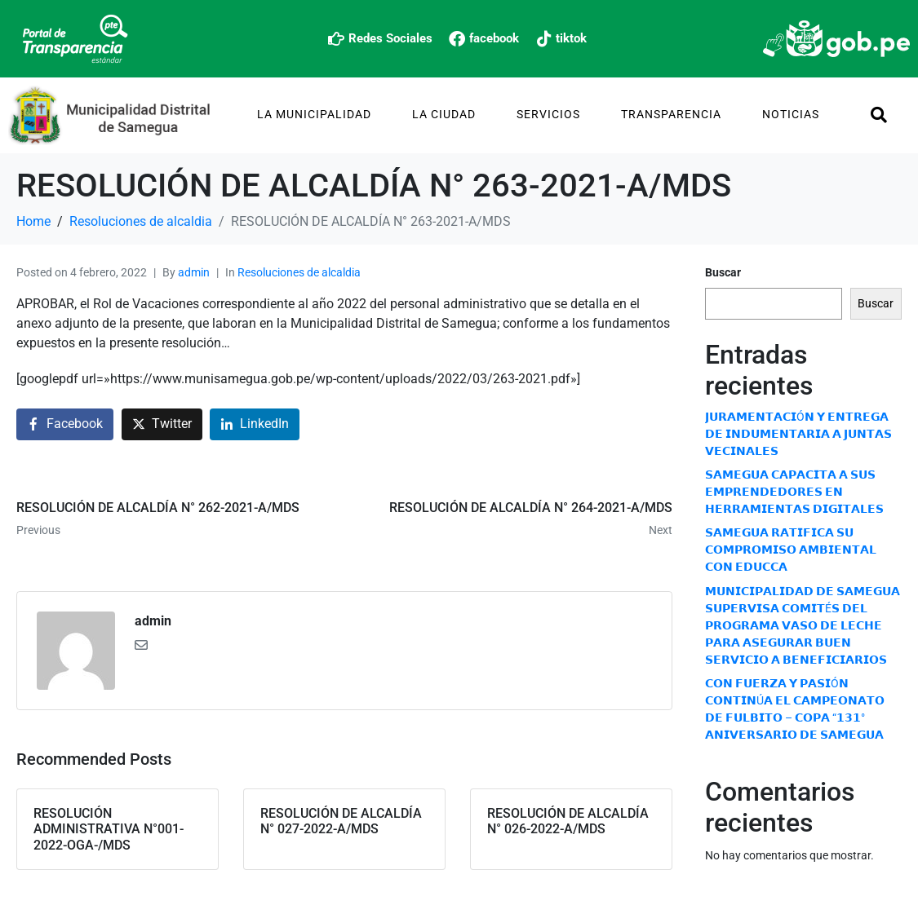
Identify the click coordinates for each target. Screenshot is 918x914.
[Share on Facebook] (64, 424)
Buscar (723, 272)
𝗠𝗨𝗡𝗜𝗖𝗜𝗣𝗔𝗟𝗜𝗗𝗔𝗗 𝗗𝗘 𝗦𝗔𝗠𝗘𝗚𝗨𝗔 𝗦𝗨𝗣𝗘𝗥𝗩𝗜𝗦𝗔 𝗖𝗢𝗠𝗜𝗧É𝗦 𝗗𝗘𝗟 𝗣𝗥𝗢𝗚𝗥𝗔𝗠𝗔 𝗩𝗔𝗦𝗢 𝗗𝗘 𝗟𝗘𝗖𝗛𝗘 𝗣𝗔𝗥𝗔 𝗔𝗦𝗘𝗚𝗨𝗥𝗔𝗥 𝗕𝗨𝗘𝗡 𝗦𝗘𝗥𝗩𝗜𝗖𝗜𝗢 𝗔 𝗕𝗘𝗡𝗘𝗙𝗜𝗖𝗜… (802, 625)
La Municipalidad (314, 114)
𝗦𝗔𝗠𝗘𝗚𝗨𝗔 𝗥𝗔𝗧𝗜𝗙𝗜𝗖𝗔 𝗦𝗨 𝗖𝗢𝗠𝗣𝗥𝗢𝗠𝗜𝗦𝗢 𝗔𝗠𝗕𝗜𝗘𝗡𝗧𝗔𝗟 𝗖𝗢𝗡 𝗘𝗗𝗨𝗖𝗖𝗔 (790, 549)
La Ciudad (444, 114)
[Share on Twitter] (162, 424)
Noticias (790, 114)
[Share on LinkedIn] (254, 424)
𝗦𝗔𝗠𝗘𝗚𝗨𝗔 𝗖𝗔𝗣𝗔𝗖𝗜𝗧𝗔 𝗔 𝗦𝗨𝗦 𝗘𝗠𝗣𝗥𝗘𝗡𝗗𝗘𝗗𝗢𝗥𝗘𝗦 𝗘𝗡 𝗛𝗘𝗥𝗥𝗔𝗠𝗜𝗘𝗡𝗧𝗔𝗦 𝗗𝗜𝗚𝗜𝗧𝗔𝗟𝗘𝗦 (794, 491)
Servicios (548, 114)
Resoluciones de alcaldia (299, 272)
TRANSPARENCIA (671, 114)
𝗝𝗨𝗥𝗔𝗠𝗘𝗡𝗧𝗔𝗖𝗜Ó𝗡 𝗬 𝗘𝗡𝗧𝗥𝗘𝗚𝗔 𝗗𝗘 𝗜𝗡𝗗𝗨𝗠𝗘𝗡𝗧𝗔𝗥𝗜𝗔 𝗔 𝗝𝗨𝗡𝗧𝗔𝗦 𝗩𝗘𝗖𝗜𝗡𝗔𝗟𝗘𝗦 (798, 433)
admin (194, 272)
